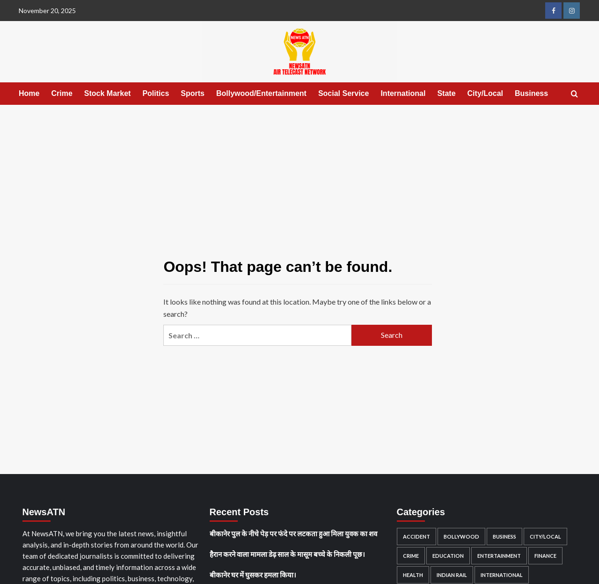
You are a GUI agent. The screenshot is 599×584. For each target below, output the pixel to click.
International (402, 93)
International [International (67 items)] (502, 575)
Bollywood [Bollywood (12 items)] (461, 536)
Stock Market (107, 93)
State (446, 93)
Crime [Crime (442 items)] (411, 556)
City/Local (485, 93)
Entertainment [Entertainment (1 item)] (499, 556)
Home (29, 93)
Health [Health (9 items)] (413, 575)
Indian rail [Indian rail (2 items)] (452, 575)
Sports (193, 93)
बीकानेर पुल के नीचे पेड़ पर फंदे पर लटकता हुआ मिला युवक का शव (293, 533)
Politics (155, 93)
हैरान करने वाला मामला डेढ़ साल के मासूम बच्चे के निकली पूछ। (287, 554)
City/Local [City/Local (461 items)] (545, 536)
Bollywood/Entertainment (261, 93)
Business (531, 93)
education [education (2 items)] (448, 556)
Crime (61, 93)
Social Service (343, 93)
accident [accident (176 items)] (416, 536)
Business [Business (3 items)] (504, 536)
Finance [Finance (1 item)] (545, 556)
